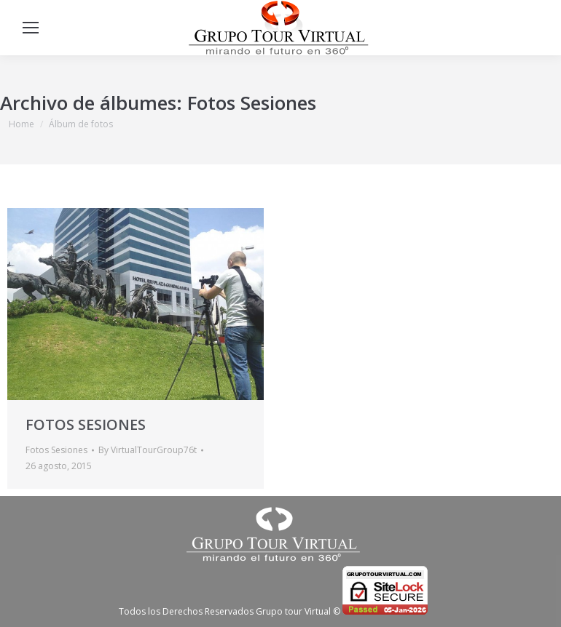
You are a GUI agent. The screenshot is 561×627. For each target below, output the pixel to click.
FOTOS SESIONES (86, 424)
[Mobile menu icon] (30, 27)
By (147, 450)
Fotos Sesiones (56, 450)
